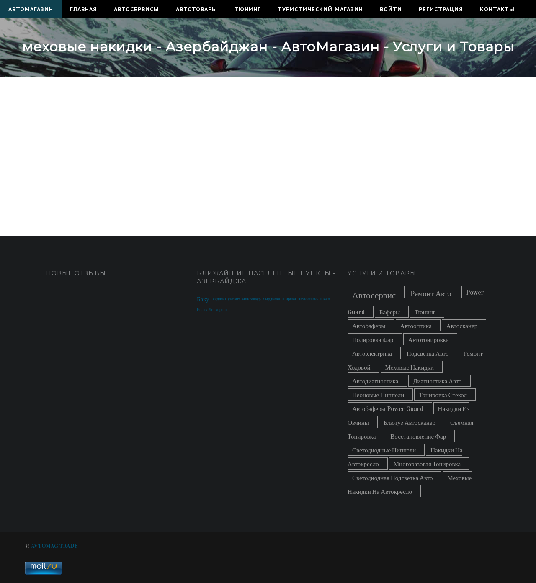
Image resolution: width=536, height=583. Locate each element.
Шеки (325, 299)
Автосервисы (136, 9)
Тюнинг (247, 9)
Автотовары (196, 9)
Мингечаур (251, 299)
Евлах (202, 309)
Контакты (497, 9)
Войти (391, 9)
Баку (203, 299)
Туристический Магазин (320, 9)
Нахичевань (307, 299)
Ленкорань (218, 309)
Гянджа (217, 299)
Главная (83, 9)
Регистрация (441, 9)
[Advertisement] (268, 148)
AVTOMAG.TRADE (54, 546)
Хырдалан (271, 299)
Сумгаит (232, 299)
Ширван (288, 299)
